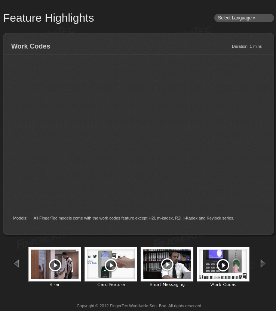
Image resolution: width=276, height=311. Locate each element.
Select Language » (236, 18)
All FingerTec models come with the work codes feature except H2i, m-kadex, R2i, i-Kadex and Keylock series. (134, 218)
